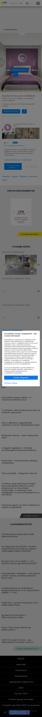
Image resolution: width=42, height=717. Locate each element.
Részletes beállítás (10, 383)
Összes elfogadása (21, 378)
